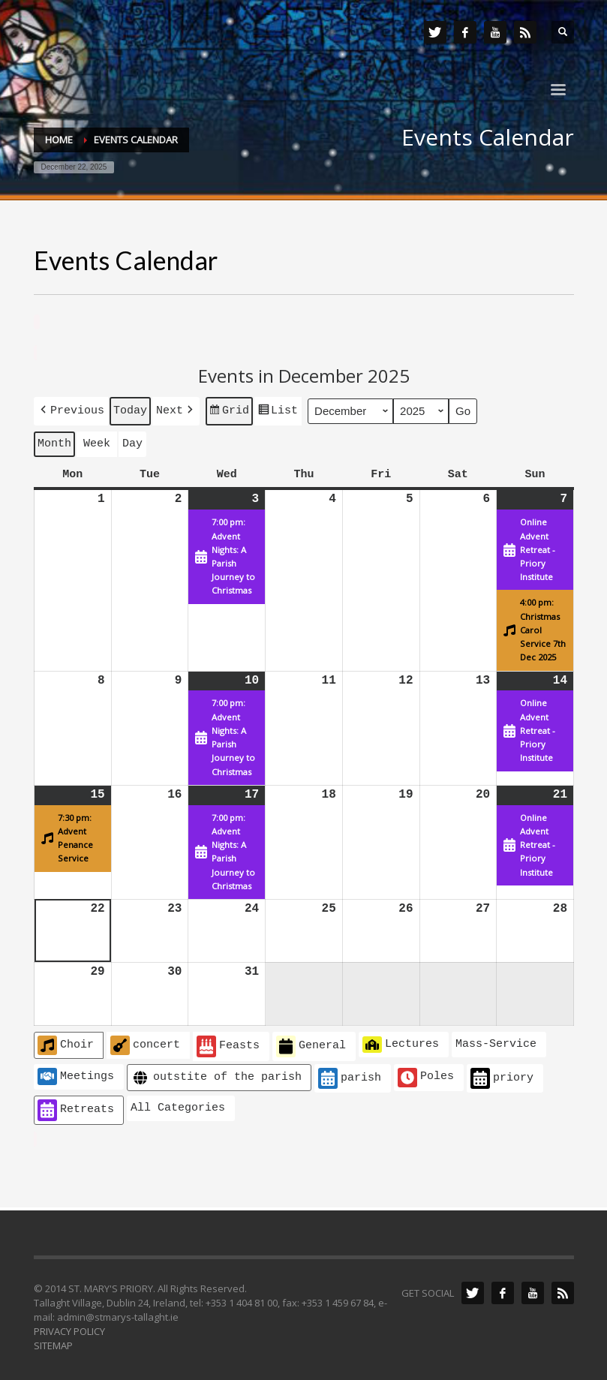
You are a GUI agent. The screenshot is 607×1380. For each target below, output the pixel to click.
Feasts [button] (228, 1043)
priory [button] (501, 1076)
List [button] (277, 411)
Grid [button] (229, 411)
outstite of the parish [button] (216, 1075)
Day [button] (132, 441)
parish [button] (349, 1076)
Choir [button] (66, 1042)
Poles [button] (426, 1074)
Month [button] (54, 441)
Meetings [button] (76, 1073)
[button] (71, 409)
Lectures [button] (400, 1041)
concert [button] (145, 1042)
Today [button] (130, 408)
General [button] (311, 1043)
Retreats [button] (76, 1107)
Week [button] (96, 441)
